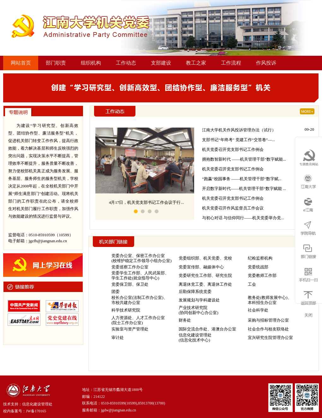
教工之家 (196, 63)
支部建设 (161, 63)
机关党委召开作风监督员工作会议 (233, 208)
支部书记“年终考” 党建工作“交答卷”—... (238, 139)
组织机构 (91, 63)
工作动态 (126, 63)
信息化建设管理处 (37, 404)
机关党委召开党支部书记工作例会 (233, 149)
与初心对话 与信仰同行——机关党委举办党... (243, 217)
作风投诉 (266, 63)
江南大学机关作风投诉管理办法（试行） (239, 130)
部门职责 (56, 63)
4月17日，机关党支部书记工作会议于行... (146, 202)
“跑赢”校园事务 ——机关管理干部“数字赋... (241, 178)
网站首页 (21, 63)
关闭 (308, 315)
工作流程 (231, 63)
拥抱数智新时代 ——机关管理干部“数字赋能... (244, 159)
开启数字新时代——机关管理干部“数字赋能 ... (244, 188)
